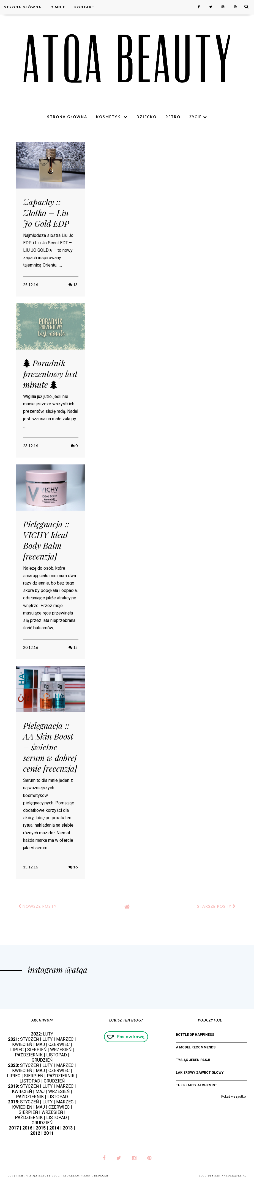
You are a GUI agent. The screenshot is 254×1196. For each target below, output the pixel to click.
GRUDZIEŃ (42, 1074)
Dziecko (146, 117)
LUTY (48, 1048)
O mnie (57, 7)
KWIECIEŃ (22, 1058)
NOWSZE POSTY (37, 906)
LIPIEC (17, 1064)
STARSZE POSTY (216, 906)
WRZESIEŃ (61, 1064)
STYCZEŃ (29, 1053)
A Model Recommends (195, 1062)
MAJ (40, 1058)
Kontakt (84, 7)
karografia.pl (234, 1190)
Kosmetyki (112, 117)
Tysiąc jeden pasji (193, 1074)
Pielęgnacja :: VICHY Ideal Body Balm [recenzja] (46, 540)
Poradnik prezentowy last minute (50, 374)
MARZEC (64, 1053)
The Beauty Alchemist (196, 1099)
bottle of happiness (195, 1049)
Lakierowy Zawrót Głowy (200, 1087)
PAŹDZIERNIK (29, 1069)
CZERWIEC (59, 1058)
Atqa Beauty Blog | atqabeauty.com (60, 1190)
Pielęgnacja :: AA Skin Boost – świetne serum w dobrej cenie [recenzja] (50, 747)
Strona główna (23, 7)
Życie (198, 117)
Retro (173, 117)
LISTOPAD (56, 1069)
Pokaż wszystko (233, 1111)
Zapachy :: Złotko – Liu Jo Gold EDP (46, 212)
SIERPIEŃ (37, 1064)
